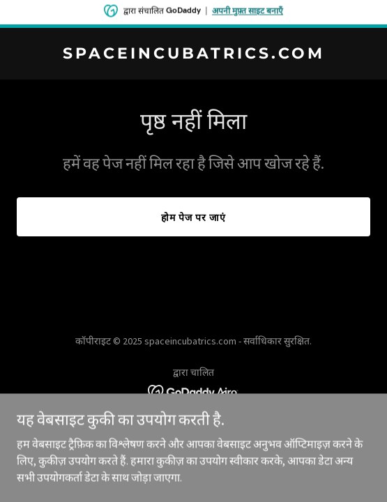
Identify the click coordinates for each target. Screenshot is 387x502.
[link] (193, 54)
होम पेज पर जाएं (193, 217)
